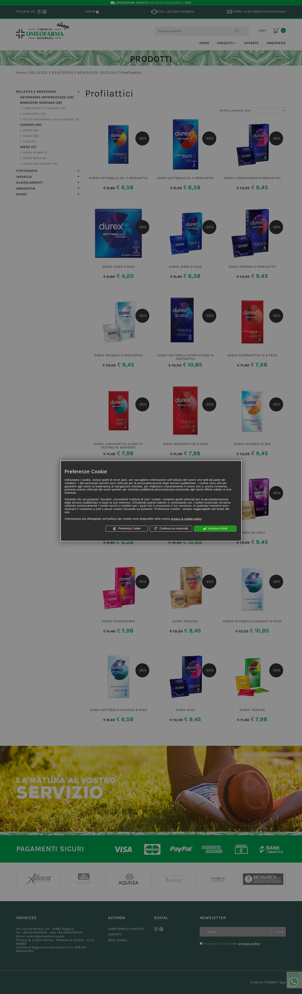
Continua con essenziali (171, 528)
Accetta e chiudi (215, 528)
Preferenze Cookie (126, 528)
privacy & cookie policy (186, 518)
